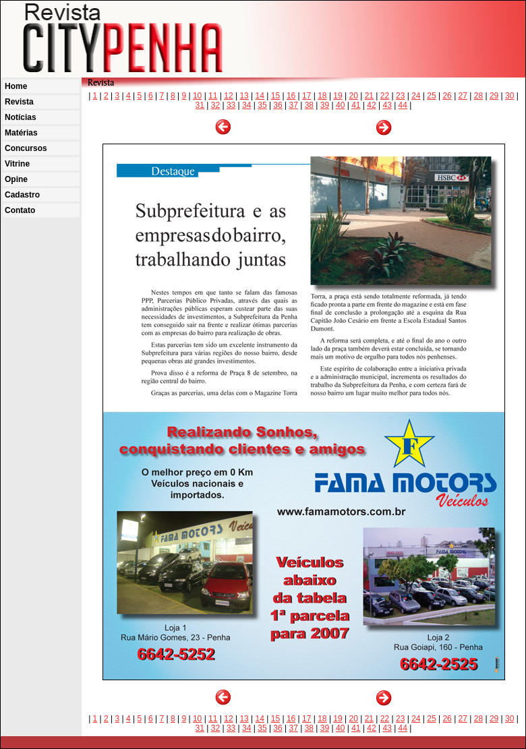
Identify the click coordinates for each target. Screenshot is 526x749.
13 (243, 95)
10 (197, 95)
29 (494, 95)
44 (403, 105)
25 (431, 95)
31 (200, 105)
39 (324, 105)
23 (400, 95)
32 (215, 105)
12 (228, 95)
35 (262, 105)
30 (509, 95)
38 (309, 105)
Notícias (20, 117)
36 (277, 105)
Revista (19, 102)
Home (16, 86)
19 (337, 95)
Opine (16, 179)
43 (386, 105)
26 (446, 95)
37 (293, 105)
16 (291, 95)
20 (353, 95)
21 (369, 95)
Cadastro (22, 195)
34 (246, 105)
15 (275, 95)
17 (306, 95)
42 (371, 105)
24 (415, 95)
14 (260, 95)
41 (355, 105)
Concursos (26, 148)
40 (340, 105)
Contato (20, 210)
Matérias (21, 133)
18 (322, 95)
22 (384, 95)
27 (463, 95)
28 (478, 95)
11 (212, 95)
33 (231, 105)
